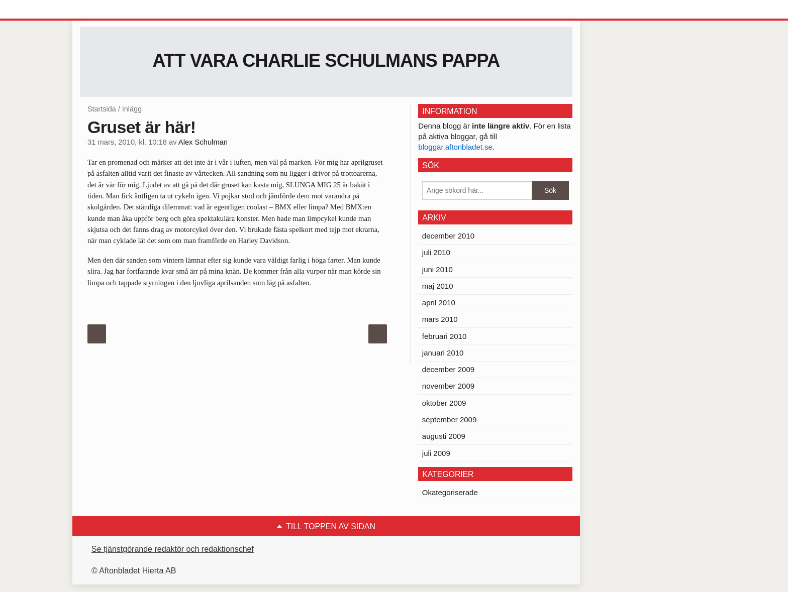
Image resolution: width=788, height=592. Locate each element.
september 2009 (449, 419)
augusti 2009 (443, 436)
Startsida (101, 109)
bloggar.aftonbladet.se (455, 147)
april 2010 (438, 302)
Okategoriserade (450, 492)
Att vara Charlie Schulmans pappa (326, 60)
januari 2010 (443, 352)
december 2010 (448, 235)
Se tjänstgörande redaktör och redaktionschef (172, 549)
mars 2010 (440, 319)
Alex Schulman (203, 142)
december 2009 (448, 369)
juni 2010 (437, 269)
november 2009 (448, 386)
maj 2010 (437, 286)
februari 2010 (444, 336)
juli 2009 (436, 453)
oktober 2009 (444, 403)
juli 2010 (436, 252)
